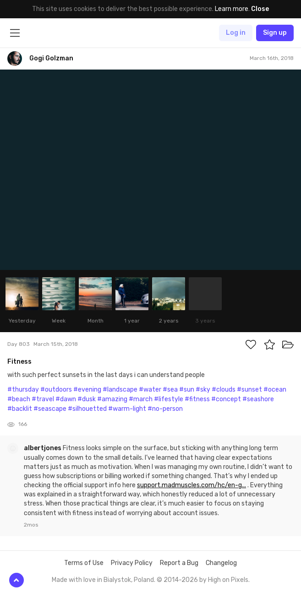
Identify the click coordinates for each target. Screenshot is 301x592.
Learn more (231, 9)
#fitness (197, 399)
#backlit (19, 409)
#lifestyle (168, 399)
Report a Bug (179, 563)
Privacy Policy (132, 563)
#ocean (274, 389)
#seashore (258, 399)
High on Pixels (228, 580)
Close (260, 9)
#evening (87, 389)
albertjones (43, 448)
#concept (226, 399)
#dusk (86, 399)
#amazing (112, 399)
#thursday (23, 389)
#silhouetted (87, 409)
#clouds (223, 389)
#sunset (249, 389)
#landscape (120, 389)
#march (141, 399)
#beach (18, 399)
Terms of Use (84, 563)
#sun (186, 389)
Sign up (275, 33)
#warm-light (127, 409)
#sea (170, 389)
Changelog (221, 563)
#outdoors (56, 389)
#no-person (165, 409)
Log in (236, 33)
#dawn (65, 399)
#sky (203, 389)
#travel (43, 399)
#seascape (49, 409)
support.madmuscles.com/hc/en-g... (191, 485)
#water (150, 389)
